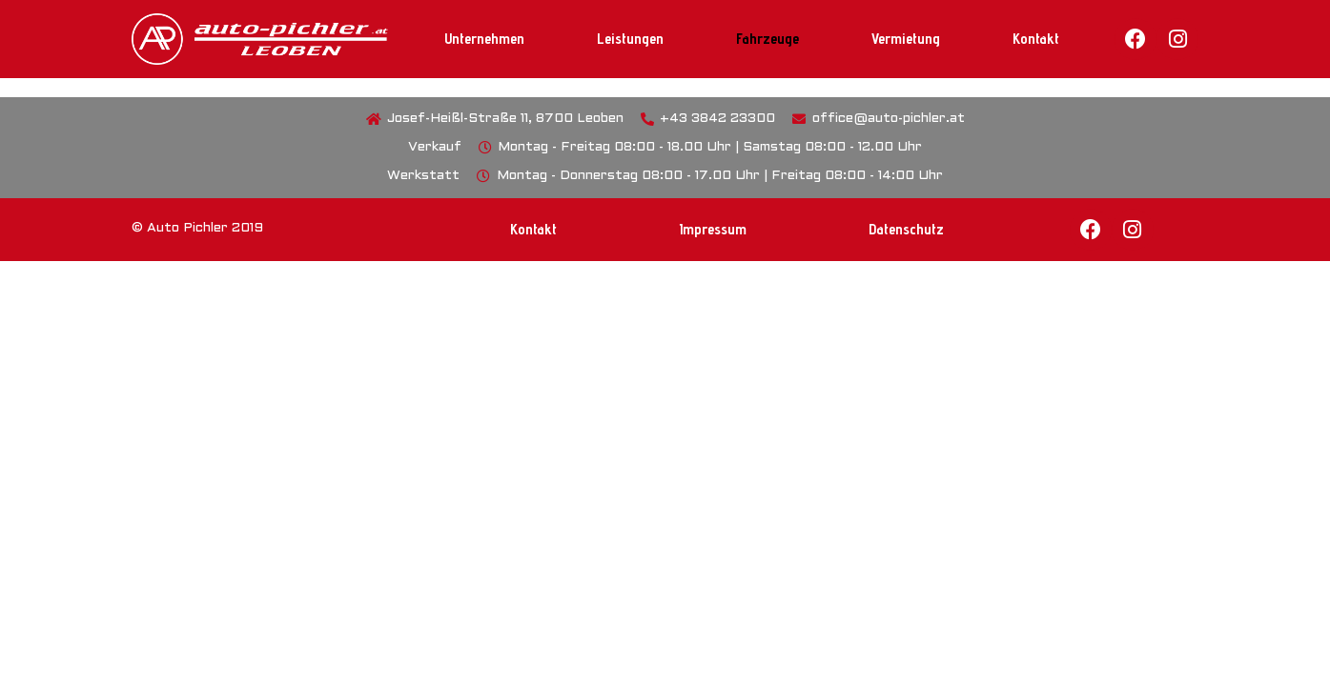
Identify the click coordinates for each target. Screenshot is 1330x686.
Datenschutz (906, 229)
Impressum (713, 229)
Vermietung (905, 39)
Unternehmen (484, 39)
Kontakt (1036, 39)
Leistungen (630, 39)
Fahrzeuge (767, 39)
